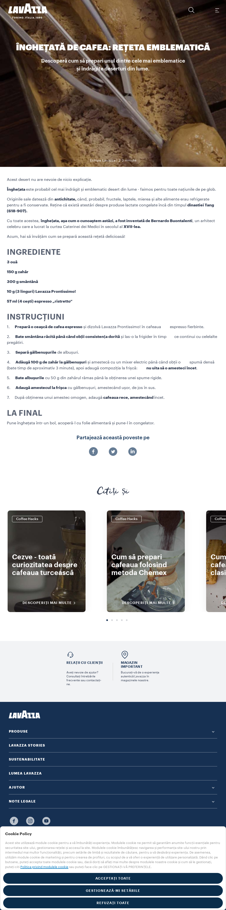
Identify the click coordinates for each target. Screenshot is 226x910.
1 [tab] (107, 620)
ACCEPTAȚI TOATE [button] (113, 878)
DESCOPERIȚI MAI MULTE (51, 603)
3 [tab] (116, 620)
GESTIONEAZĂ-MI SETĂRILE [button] (113, 890)
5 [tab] (126, 620)
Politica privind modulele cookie (44, 867)
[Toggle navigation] (217, 10)
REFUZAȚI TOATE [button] (113, 903)
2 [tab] (112, 620)
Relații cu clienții (84, 662)
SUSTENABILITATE (27, 759)
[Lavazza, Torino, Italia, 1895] (24, 11)
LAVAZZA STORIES (27, 745)
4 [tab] (121, 620)
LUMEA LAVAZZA (25, 773)
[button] (191, 10)
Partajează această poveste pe (113, 437)
